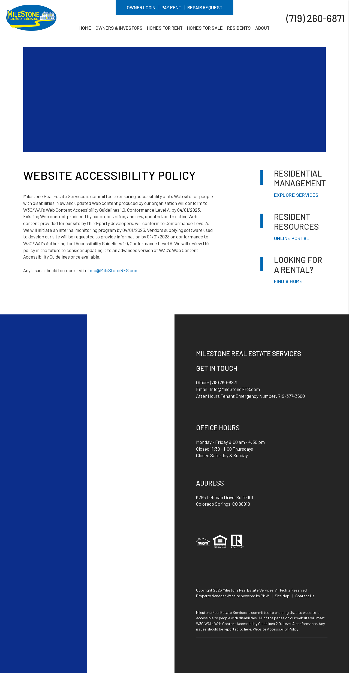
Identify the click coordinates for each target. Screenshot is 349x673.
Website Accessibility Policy (275, 629)
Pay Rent (171, 7)
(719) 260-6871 (315, 18)
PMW (265, 595)
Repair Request (204, 7)
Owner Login (141, 7)
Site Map (282, 595)
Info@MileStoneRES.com (113, 270)
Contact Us (304, 595)
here (247, 629)
